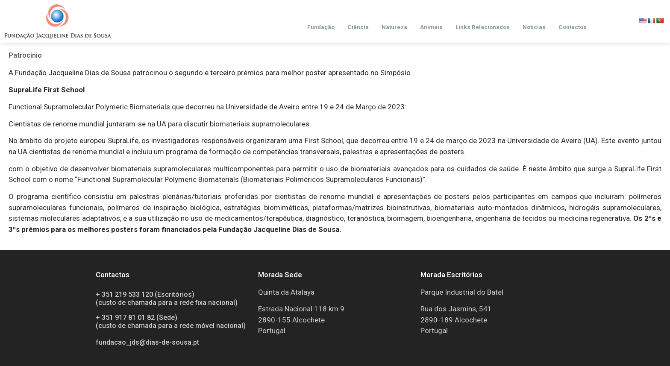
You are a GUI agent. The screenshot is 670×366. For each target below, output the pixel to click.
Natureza (394, 26)
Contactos (572, 26)
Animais (431, 26)
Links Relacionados (482, 26)
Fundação (321, 26)
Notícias (534, 26)
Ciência (358, 26)
